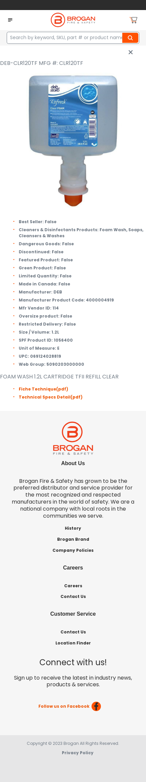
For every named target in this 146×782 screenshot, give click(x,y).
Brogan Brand (73, 539)
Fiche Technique (43, 389)
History (73, 528)
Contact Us (73, 596)
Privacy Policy (78, 753)
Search (131, 38)
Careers (73, 586)
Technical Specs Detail (51, 397)
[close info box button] (131, 52)
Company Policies (73, 550)
